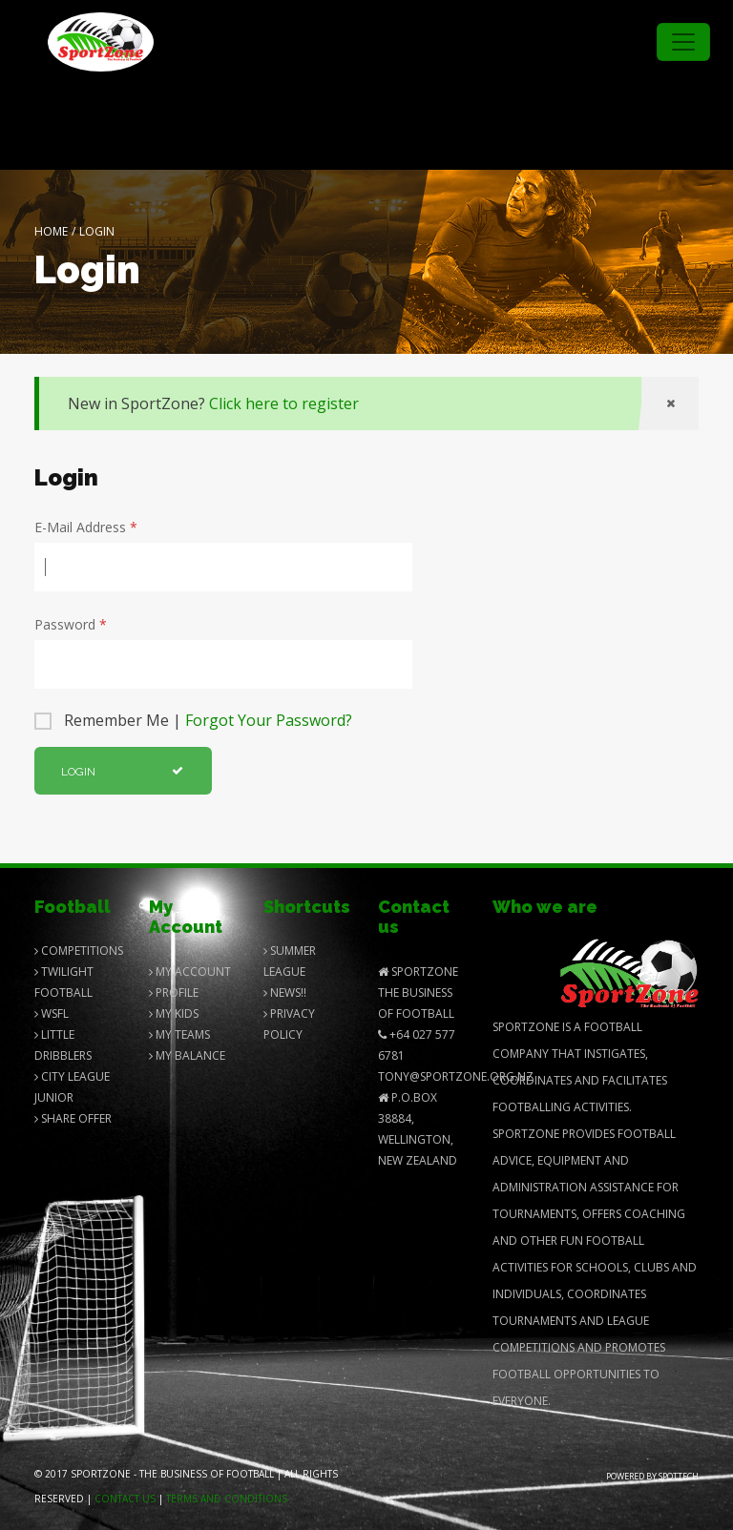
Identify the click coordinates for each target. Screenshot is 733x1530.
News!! (284, 992)
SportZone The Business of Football (418, 992)
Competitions (78, 950)
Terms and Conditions (226, 1498)
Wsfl (51, 1013)
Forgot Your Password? (268, 720)
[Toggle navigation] (683, 42)
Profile (174, 992)
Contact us (125, 1498)
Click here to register (284, 403)
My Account (190, 971)
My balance (187, 1055)
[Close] (670, 403)
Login (122, 771)
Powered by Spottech (652, 1476)
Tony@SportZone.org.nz (456, 1076)
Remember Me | (208, 720)
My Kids (174, 1013)
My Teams (179, 1034)
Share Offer (73, 1118)
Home (51, 231)
